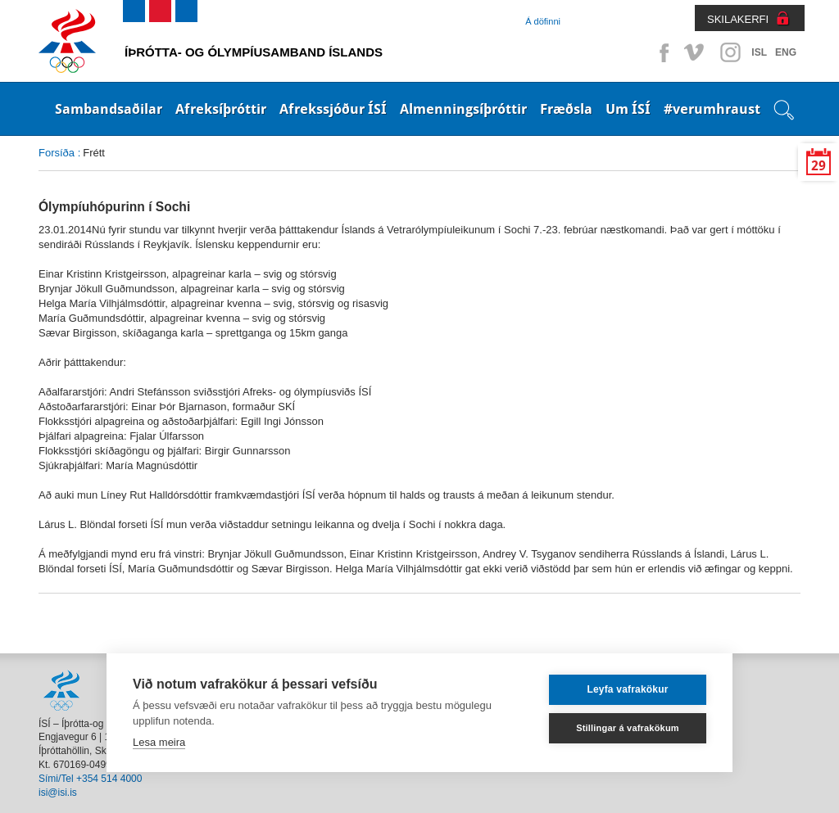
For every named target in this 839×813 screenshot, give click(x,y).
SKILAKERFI (738, 19)
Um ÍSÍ (628, 109)
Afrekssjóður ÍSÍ (333, 109)
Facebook (661, 52)
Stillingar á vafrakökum (627, 728)
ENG (785, 52)
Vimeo (696, 52)
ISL (759, 52)
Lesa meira (159, 742)
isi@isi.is (58, 792)
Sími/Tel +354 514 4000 (90, 778)
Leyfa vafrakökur (627, 689)
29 (818, 166)
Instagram (730, 52)
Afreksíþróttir (220, 109)
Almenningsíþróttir (463, 109)
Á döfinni (542, 21)
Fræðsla (566, 109)
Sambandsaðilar (108, 109)
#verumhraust (712, 109)
